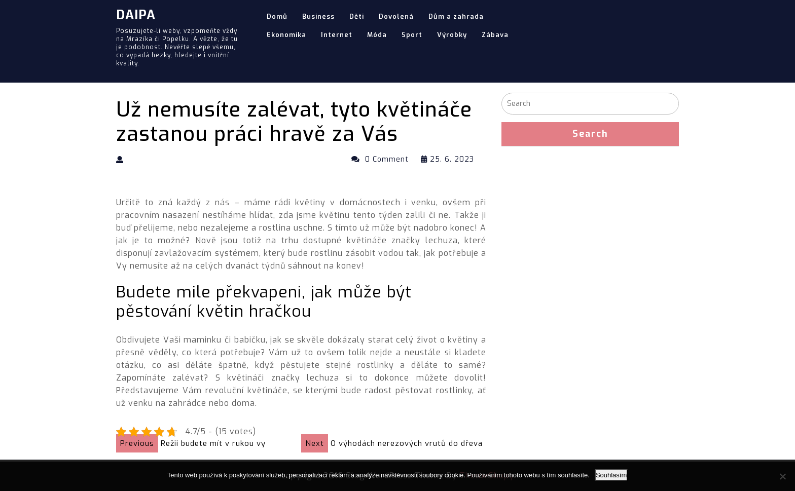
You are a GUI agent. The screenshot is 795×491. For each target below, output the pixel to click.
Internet (336, 34)
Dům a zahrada (456, 16)
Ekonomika (286, 34)
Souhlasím (611, 475)
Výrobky (452, 34)
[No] (782, 476)
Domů (277, 16)
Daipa (136, 15)
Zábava (495, 34)
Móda (377, 34)
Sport (412, 34)
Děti (356, 16)
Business (318, 16)
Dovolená (396, 16)
